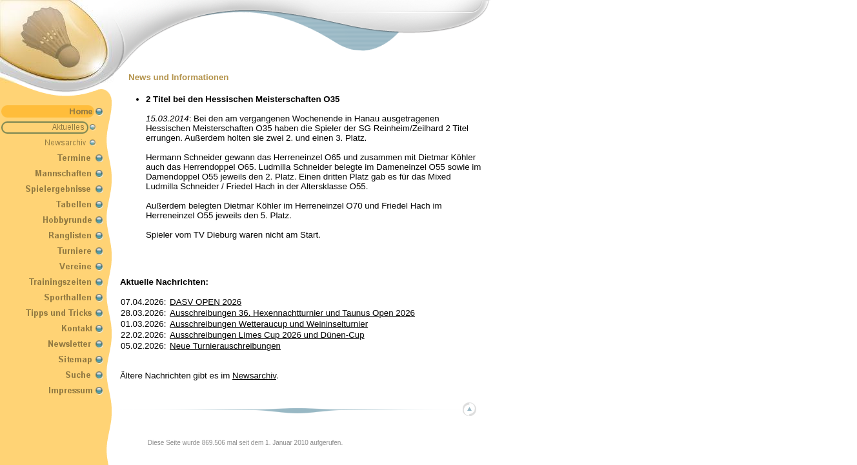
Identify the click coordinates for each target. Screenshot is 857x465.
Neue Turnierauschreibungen (225, 346)
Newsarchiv (254, 375)
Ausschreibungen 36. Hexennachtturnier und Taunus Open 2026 (292, 313)
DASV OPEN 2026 (205, 302)
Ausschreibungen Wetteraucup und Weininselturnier (269, 324)
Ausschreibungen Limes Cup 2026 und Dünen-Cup (267, 335)
